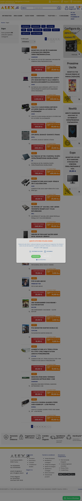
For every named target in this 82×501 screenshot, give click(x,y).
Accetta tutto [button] (36, 256)
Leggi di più (45, 247)
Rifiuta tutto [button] (46, 256)
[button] (41, 250)
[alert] (41, 250)
